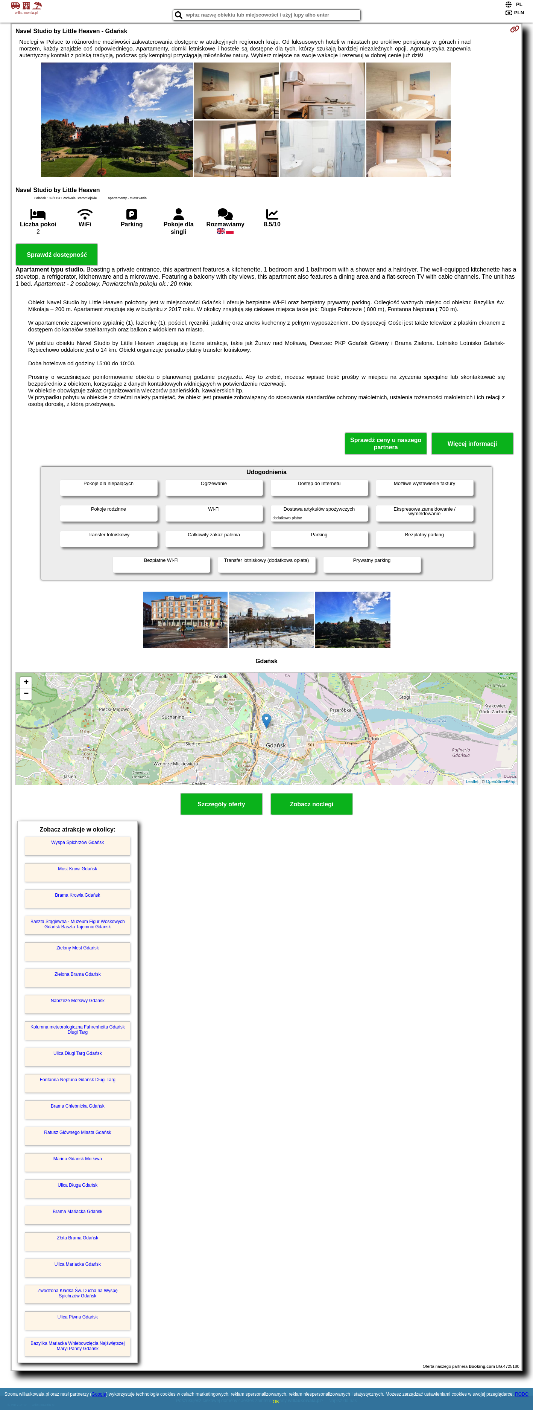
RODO (521, 1394)
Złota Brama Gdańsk (77, 1238)
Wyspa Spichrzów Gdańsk (77, 842)
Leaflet (472, 781)
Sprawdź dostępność (57, 255)
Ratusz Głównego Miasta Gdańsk (77, 1132)
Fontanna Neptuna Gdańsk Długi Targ (77, 1079)
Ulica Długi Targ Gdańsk (77, 1053)
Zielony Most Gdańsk (77, 948)
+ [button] (26, 682)
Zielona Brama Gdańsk (78, 974)
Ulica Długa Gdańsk (77, 1185)
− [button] (26, 694)
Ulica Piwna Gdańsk (78, 1317)
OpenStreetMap (500, 781)
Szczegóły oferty (221, 804)
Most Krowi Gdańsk (77, 868)
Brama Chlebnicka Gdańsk (78, 1106)
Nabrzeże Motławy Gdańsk (78, 1000)
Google (98, 1394)
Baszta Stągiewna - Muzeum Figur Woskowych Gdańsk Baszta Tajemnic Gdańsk (77, 924)
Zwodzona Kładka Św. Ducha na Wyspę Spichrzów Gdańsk (78, 1293)
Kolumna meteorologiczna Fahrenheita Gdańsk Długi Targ (77, 1029)
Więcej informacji (472, 444)
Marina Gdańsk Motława (77, 1158)
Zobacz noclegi (312, 804)
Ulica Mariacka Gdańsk (78, 1264)
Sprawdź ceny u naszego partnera (385, 443)
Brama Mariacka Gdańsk (77, 1211)
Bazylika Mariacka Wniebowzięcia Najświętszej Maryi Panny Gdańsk (77, 1346)
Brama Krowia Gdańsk (77, 895)
